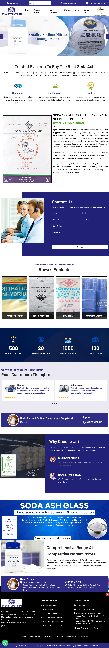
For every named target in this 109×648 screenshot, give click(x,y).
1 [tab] (52, 403)
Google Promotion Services (88, 645)
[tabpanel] (29, 390)
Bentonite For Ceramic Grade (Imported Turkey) (54, 627)
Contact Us (83, 636)
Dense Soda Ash (49, 609)
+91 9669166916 (13, 3)
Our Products (49, 636)
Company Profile (35, 636)
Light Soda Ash (49, 605)
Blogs (77, 10)
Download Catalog (68, 3)
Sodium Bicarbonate (51, 613)
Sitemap (67, 10)
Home (26, 10)
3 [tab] (56, 403)
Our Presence (71, 636)
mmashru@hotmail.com (95, 3)
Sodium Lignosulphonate (53, 622)
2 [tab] (54, 403)
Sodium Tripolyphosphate (53, 617)
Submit (80, 247)
